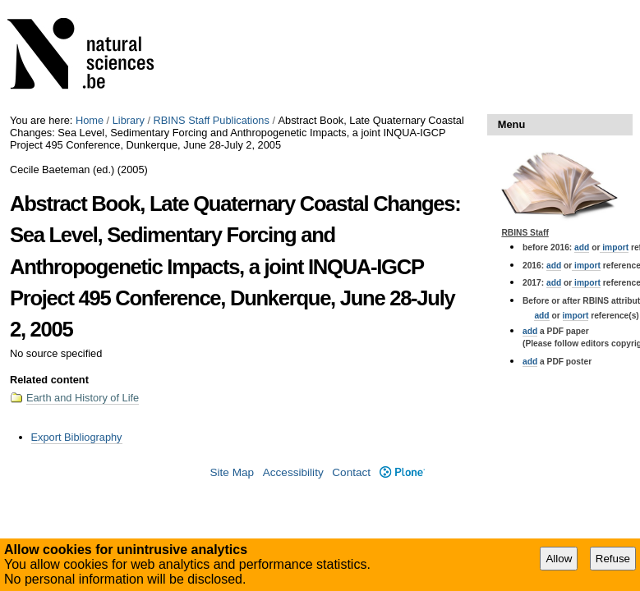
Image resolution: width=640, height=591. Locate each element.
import (614, 247)
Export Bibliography (76, 437)
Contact (351, 472)
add (581, 247)
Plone (402, 472)
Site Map (231, 472)
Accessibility (293, 472)
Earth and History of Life (82, 398)
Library (129, 120)
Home (90, 120)
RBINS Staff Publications (211, 120)
